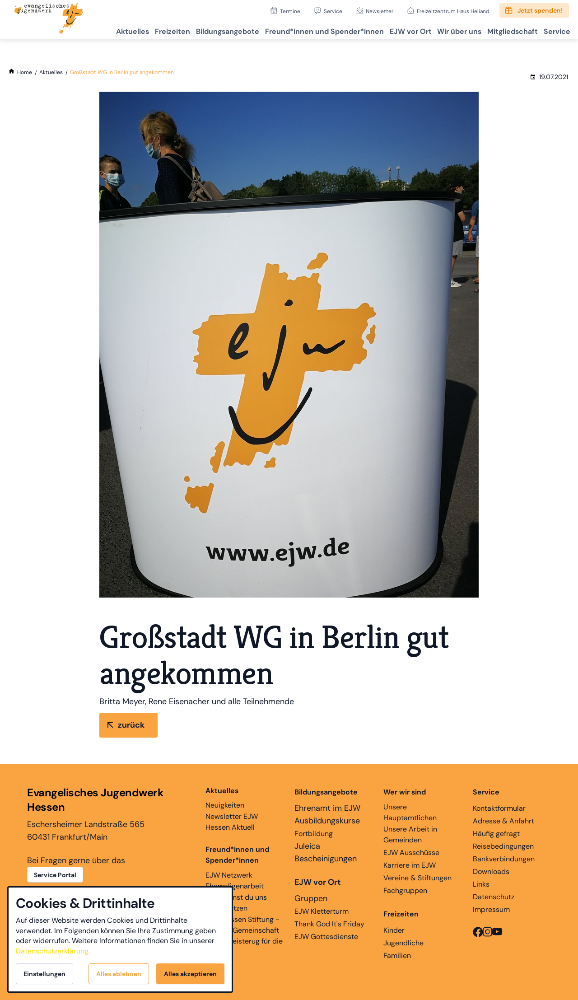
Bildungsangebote (199, 29)
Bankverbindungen (504, 859)
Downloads (491, 871)
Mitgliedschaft (504, 29)
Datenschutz (493, 897)
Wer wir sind (404, 792)
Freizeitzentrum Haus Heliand (453, 11)
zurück (131, 725)
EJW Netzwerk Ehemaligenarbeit (234, 880)
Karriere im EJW (409, 865)
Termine (290, 11)
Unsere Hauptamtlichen (410, 812)
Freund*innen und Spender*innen (237, 855)
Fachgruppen (405, 890)
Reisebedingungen (503, 846)
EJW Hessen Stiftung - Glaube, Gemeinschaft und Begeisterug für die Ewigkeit (244, 936)
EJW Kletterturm (321, 911)
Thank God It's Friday (329, 924)
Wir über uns (446, 29)
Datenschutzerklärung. (53, 951)
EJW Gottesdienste (326, 936)
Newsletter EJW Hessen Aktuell (231, 822)
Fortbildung (313, 833)
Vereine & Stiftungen (417, 878)
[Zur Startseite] (48, 19)
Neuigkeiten (224, 797)
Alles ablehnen (118, 974)
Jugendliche (403, 943)
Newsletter (379, 11)
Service (333, 11)
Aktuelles (94, 29)
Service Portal (55, 875)
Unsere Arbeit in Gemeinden (410, 834)
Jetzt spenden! (540, 10)
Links (481, 884)
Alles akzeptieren (190, 974)
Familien (397, 955)
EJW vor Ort (392, 29)
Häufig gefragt (496, 833)
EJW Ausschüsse (411, 852)
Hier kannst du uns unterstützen (236, 903)
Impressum (491, 909)
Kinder (394, 930)
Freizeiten (139, 29)
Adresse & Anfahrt (503, 821)
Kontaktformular (499, 808)
